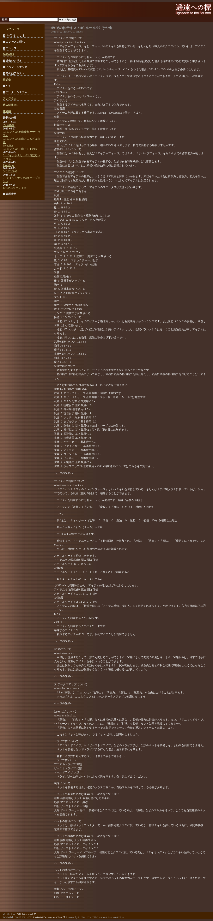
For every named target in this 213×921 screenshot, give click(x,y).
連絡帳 (7, 111)
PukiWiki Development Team (49, 917)
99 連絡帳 (9, 125)
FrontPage (8, 165)
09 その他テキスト (65, 28)
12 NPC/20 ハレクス (15, 188)
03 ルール (88, 28)
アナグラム (9, 98)
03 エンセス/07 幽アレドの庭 (20, 148)
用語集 (7, 79)
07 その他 (104, 28)
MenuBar (8, 145)
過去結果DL (10, 105)
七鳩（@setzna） (26, 913)
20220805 (8, 54)
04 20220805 (10, 171)
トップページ (11, 29)
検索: (5, 19)
